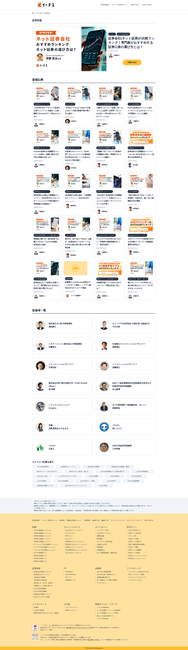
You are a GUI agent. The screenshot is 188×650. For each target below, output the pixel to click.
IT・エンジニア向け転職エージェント (46, 544)
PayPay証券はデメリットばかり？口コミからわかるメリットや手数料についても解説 (140, 111)
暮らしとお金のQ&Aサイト (105, 616)
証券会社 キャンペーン (68, 467)
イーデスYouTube (102, 618)
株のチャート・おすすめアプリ (47, 471)
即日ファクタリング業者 (136, 574)
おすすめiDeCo (136, 476)
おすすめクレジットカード (74, 530)
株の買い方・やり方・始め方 (43, 583)
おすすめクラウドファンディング (76, 485)
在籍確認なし (101, 550)
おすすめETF (111, 481)
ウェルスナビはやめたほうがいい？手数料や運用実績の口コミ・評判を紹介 (108, 242)
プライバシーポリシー (117, 520)
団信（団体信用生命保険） (137, 544)
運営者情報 (105, 5)
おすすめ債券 (93, 476)
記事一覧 (134, 5)
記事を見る (132, 62)
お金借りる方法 (102, 544)
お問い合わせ (147, 5)
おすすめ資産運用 (133, 481)
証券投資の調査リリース (45, 485)
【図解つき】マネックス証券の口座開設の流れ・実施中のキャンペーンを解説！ (108, 154)
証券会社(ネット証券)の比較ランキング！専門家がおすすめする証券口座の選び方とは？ (131, 43)
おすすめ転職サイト (40, 553)
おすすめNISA (114, 476)
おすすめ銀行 (103, 485)
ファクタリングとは (134, 580)
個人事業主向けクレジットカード (76, 550)
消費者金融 (100, 536)
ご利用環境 (86, 520)
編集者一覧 (105, 520)
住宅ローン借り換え (134, 533)
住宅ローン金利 (133, 539)
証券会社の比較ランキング (42, 572)
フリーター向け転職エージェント (45, 550)
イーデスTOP (38, 13)
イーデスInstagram (103, 607)
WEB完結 (100, 547)
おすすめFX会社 (70, 574)
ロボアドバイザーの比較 (42, 597)
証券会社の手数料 (93, 467)
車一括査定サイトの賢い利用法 (107, 580)
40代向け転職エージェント (42, 541)
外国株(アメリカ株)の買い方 (43, 586)
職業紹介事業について (74, 520)
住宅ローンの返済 (134, 553)
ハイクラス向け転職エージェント (45, 547)
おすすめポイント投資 (87, 481)
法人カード (69, 539)
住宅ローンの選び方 (134, 541)
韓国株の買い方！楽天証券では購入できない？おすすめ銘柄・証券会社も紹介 (46, 242)
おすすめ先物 (41, 481)
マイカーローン (102, 583)
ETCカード (69, 536)
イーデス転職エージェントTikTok (107, 613)
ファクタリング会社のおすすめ (138, 572)
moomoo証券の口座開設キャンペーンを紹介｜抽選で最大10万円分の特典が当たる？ (46, 154)
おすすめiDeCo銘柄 (40, 591)
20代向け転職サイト (40, 558)
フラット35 (132, 536)
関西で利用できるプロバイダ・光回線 (46, 613)
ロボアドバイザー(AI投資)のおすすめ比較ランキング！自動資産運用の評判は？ (141, 242)
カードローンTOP (102, 530)
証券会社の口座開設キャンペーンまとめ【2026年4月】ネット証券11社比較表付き (141, 154)
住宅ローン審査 (133, 547)
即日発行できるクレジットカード (76, 544)
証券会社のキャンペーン (42, 574)
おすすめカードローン (104, 533)
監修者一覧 (95, 520)
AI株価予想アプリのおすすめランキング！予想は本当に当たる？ (108, 285)
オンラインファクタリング (137, 577)
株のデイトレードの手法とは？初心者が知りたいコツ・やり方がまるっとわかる (140, 285)
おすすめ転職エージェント (42, 530)
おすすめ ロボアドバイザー (68, 476)
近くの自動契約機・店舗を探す (107, 553)
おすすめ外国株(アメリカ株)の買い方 (112, 471)
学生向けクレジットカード (74, 547)
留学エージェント (71, 610)
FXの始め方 (69, 572)
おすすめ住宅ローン (134, 530)
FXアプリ (68, 577)
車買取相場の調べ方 (103, 577)
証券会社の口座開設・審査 (120, 467)
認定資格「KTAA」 (94, 640)
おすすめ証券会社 (43, 467)
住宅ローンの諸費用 (134, 550)
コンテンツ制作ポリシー (119, 5)
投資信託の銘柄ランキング (42, 594)
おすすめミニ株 (42, 476)
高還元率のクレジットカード (74, 541)
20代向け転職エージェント (42, 536)
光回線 (36, 607)
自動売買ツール (70, 580)
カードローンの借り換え (105, 541)
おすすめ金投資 (63, 481)
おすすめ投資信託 (142, 471)
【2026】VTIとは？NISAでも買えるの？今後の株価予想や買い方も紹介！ (78, 111)
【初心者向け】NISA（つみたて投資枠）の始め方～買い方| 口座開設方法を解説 (141, 198)
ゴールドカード (70, 533)
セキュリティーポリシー (135, 520)
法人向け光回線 (39, 610)
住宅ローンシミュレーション (137, 555)
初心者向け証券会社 (40, 580)
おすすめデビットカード (73, 553)
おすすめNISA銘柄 (40, 588)
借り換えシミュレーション (137, 558)
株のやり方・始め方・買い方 (79, 471)
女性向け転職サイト (40, 555)
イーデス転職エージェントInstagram (108, 610)
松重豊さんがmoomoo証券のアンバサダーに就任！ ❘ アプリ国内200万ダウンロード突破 (78, 285)
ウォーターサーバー (71, 607)
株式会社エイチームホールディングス (78, 627)
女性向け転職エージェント (42, 533)
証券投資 (47, 13)
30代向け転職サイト (40, 561)
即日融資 (100, 539)
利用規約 (62, 520)
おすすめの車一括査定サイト (106, 574)
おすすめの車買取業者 (104, 572)
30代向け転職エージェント (42, 539)
